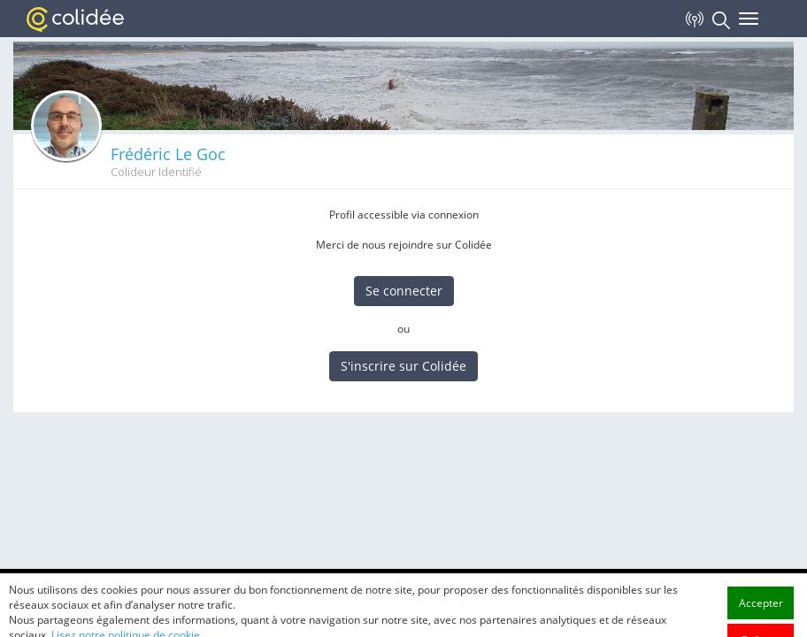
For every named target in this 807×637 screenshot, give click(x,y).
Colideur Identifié (156, 172)
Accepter (761, 620)
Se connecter (403, 290)
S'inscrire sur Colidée (403, 365)
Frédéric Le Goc (168, 154)
